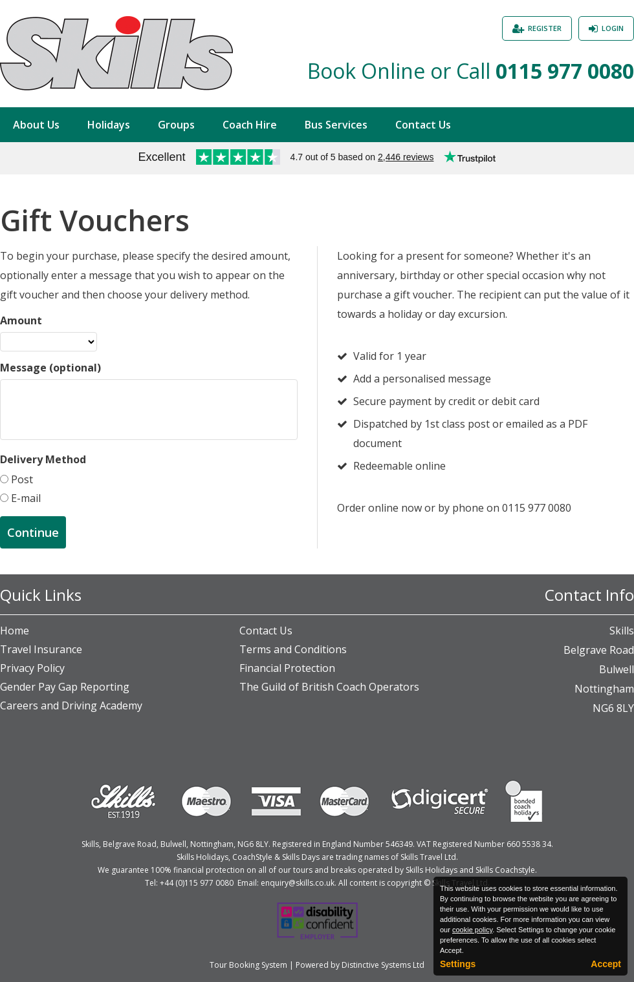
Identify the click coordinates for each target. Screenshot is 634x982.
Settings (458, 964)
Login (613, 28)
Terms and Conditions (293, 649)
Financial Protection (287, 668)
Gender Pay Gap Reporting (64, 687)
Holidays (108, 125)
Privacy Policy (32, 668)
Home (14, 630)
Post (20, 479)
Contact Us (423, 125)
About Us (36, 125)
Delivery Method (43, 459)
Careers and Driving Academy (71, 705)
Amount (21, 320)
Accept (606, 964)
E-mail (24, 498)
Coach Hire (250, 125)
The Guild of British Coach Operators (329, 687)
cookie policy (472, 930)
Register (545, 28)
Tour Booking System (248, 964)
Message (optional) (50, 367)
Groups (176, 125)
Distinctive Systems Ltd (383, 964)
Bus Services (336, 125)
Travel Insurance (41, 649)
